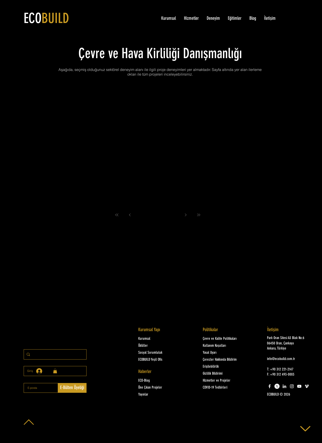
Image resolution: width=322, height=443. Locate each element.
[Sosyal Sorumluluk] (158, 352)
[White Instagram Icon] (291, 386)
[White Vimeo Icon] (306, 386)
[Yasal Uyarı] (222, 352)
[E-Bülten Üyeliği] (72, 388)
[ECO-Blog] (158, 380)
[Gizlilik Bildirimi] (222, 373)
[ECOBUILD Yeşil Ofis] (158, 359)
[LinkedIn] (284, 386)
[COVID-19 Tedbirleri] (222, 387)
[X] (277, 386)
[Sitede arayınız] (55, 354)
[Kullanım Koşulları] (222, 345)
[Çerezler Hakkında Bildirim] (222, 359)
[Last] (198, 215)
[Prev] (130, 215)
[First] (117, 215)
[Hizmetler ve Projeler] (222, 380)
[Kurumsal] (158, 338)
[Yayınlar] (158, 394)
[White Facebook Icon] (269, 386)
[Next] (185, 215)
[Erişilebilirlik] (222, 366)
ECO (46, 19)
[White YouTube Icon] (299, 386)
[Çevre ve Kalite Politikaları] (225, 338)
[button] (287, 394)
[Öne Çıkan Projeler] (158, 387)
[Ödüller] (158, 345)
